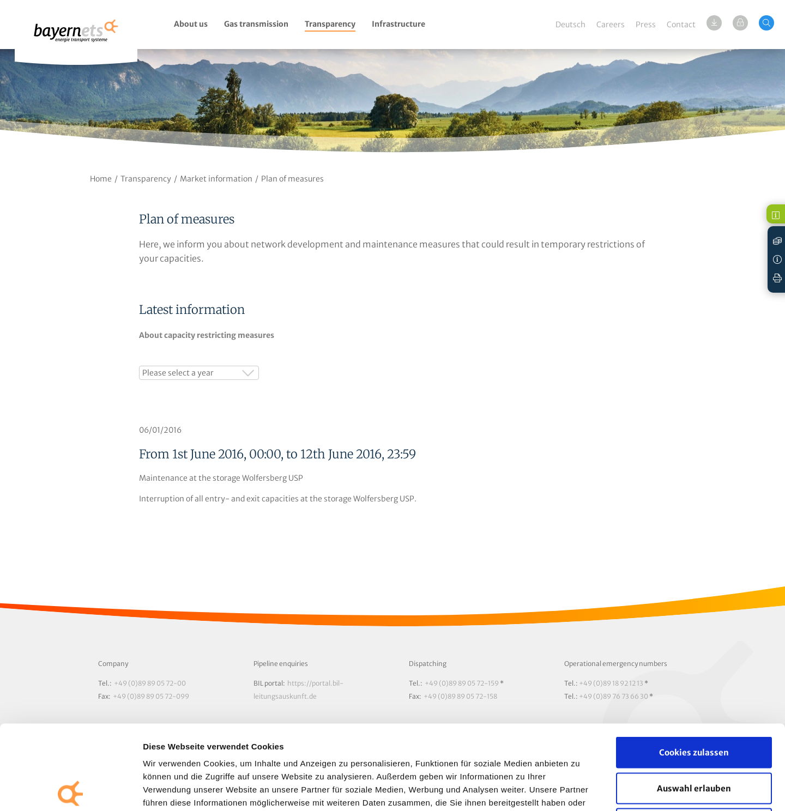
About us (191, 24)
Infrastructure (398, 24)
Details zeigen (579, 789)
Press (646, 24)
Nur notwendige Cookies (694, 739)
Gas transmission (256, 24)
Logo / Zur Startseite (76, 37)
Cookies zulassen (694, 668)
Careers (610, 24)
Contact (681, 24)
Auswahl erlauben (694, 704)
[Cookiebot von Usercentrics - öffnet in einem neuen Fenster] (70, 790)
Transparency (330, 24)
